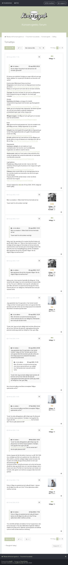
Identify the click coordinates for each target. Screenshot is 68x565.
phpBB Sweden (19, 563)
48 (54, 309)
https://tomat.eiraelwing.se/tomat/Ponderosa (20, 169)
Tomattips (9, 42)
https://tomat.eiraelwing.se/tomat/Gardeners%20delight (23, 151)
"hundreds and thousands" (23, 420)
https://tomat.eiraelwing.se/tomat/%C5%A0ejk (20, 128)
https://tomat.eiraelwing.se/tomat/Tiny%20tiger (27, 96)
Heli (13, 66)
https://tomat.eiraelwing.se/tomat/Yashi (19, 114)
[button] (62, 48)
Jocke (52, 204)
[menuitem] (16, 3)
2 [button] (59, 48)
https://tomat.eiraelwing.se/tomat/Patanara (20, 180)
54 (54, 58)
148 (54, 206)
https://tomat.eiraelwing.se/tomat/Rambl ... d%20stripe (23, 106)
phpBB (10, 561)
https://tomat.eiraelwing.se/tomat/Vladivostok (20, 159)
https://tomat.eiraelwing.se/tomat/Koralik (25, 141)
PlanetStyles (24, 561)
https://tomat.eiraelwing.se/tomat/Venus (19, 90)
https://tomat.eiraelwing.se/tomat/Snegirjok (26, 87)
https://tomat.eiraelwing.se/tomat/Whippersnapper (22, 119)
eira (52, 56)
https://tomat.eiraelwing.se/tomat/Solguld (19, 135)
